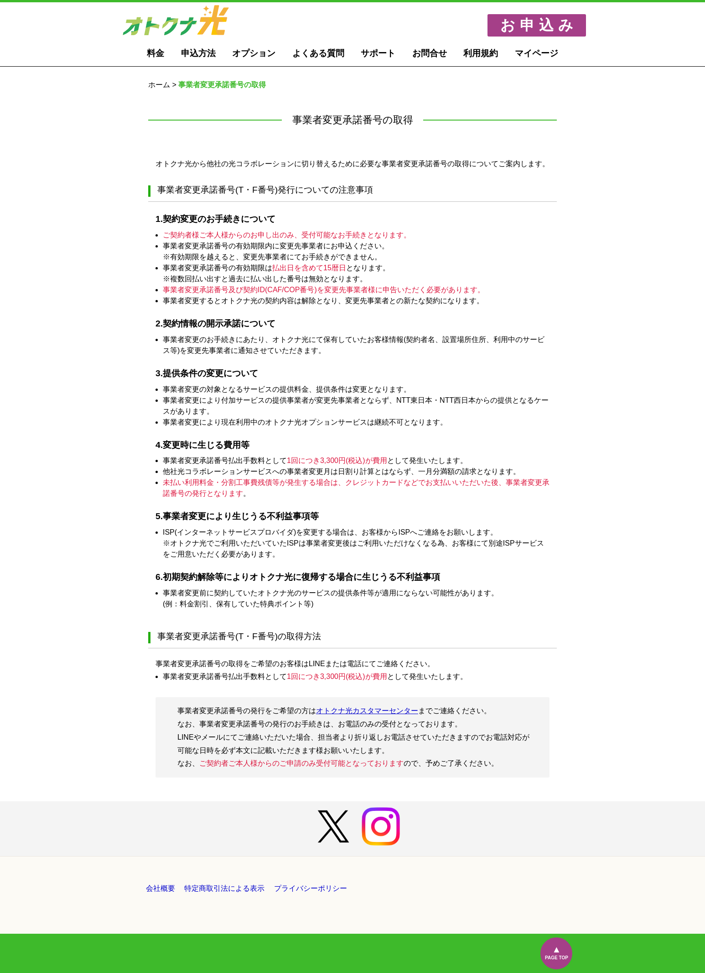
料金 (155, 53)
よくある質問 (318, 53)
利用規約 (480, 53)
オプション (253, 53)
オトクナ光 (187, 20)
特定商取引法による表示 (224, 888)
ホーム (159, 85)
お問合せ (429, 53)
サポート (378, 53)
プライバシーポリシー (310, 888)
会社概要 (160, 888)
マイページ (536, 53)
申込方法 (198, 53)
